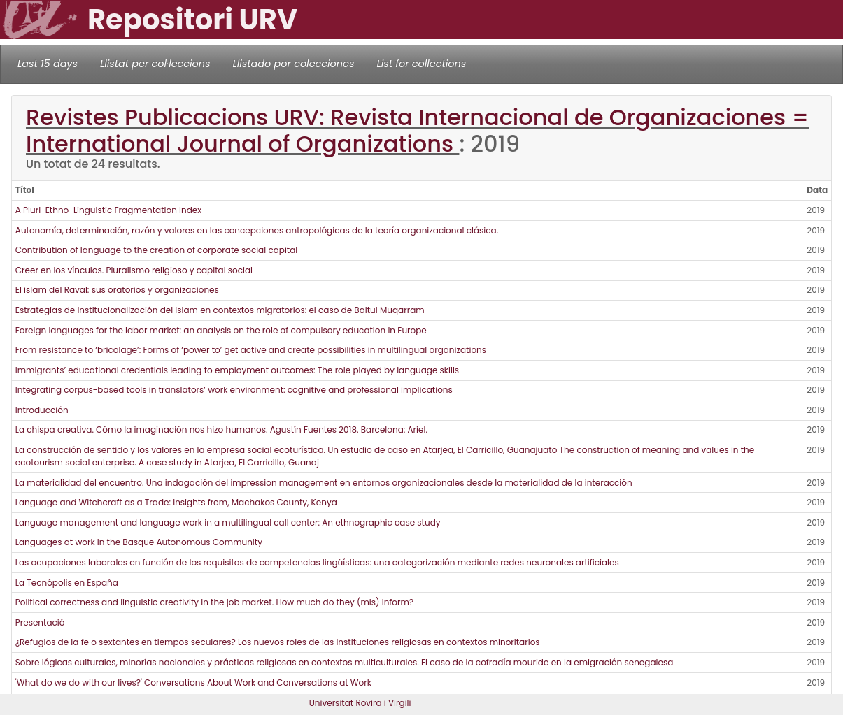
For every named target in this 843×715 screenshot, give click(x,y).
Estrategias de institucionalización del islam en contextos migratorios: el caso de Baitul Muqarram (220, 310)
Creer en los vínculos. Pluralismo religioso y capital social (134, 270)
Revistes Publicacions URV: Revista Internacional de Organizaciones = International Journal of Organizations (417, 130)
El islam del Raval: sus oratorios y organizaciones (117, 290)
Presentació (40, 622)
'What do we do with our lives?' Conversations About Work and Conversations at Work (193, 682)
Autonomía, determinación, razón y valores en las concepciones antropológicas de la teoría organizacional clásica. (256, 230)
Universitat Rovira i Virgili (360, 703)
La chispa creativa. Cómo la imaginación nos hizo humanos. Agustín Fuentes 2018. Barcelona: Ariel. (221, 429)
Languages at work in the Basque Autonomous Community (138, 542)
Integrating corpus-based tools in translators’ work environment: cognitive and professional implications (234, 390)
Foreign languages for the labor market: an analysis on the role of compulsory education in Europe (221, 330)
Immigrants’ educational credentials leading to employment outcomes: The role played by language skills (237, 370)
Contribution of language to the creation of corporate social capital (156, 250)
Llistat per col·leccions (155, 64)
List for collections (421, 64)
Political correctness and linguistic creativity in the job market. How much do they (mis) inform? (214, 602)
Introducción (42, 410)
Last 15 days (47, 64)
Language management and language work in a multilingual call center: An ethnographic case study (228, 522)
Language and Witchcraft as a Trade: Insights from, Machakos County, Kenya (176, 502)
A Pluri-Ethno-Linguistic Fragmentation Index (108, 210)
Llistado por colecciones (294, 64)
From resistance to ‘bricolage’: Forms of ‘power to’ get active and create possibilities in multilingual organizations (250, 350)
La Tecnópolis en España (66, 582)
